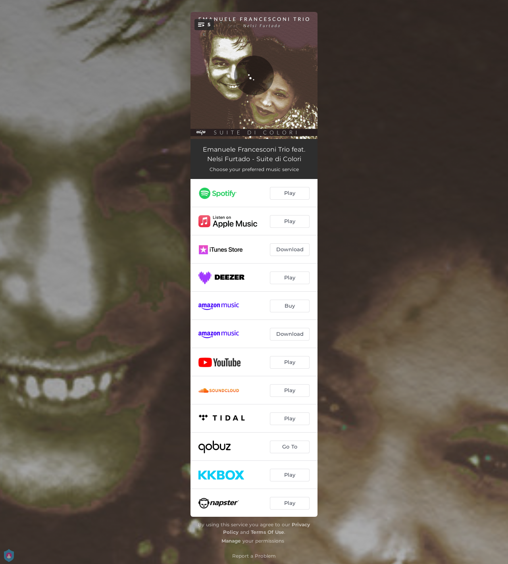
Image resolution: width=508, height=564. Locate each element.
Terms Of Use (267, 532)
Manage (231, 541)
